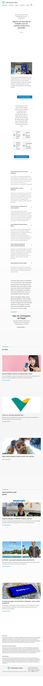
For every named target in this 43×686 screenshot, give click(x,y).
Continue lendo (21, 327)
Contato (24, 671)
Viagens (17, 5)
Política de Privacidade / (7, 671)
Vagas (27, 5)
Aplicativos (4, 5)
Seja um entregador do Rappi (21, 317)
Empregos (11, 5)
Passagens (22, 5)
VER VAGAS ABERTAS (24, 97)
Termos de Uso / (16, 671)
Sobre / (21, 671)
